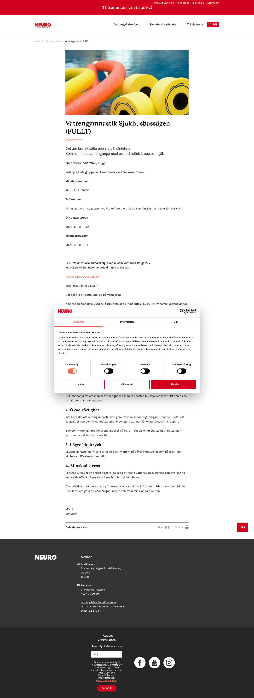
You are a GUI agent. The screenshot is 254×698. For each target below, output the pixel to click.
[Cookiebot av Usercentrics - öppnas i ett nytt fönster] (182, 311)
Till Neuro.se (195, 24)
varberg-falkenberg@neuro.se (98, 602)
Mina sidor (183, 2)
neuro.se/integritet (107, 680)
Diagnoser (213, 2)
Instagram (169, 662)
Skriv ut (179, 527)
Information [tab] (127, 322)
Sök (213, 24)
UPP (242, 527)
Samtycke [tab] (78, 322)
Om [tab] (175, 322)
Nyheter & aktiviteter (163, 24)
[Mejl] (106, 654)
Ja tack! (107, 688)
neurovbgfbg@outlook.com (83, 276)
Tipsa (161, 527)
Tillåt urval (127, 384)
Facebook (140, 662)
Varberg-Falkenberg (127, 24)
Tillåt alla (173, 384)
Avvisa (80, 384)
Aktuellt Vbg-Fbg (163, 2)
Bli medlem (198, 2)
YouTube (154, 662)
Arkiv (60, 41)
